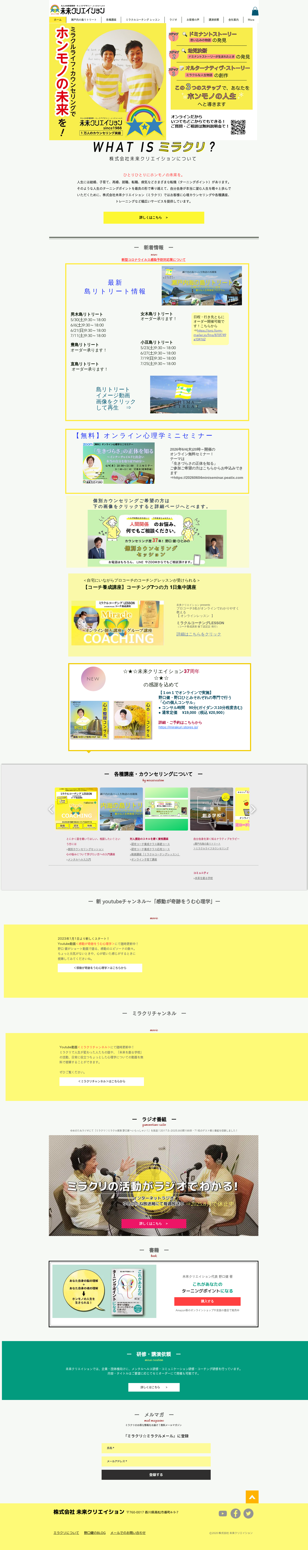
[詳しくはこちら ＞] (154, 218)
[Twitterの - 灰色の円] (248, 1513)
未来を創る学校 (204, 878)
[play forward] (253, 809)
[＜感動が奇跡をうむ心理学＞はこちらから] (100, 968)
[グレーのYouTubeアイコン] (223, 1513)
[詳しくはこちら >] (154, 1387)
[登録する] (156, 1475)
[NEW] (93, 679)
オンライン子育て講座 (144, 859)
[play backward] (51, 809)
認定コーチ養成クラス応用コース (150, 849)
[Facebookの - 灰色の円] (236, 1513)
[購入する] (207, 1301)
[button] (255, 11)
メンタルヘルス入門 (79, 859)
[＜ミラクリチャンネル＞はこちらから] (101, 1081)
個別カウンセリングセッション (86, 849)
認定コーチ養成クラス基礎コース (150, 844)
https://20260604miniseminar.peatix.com (208, 478)
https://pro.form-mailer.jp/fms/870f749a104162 (210, 334)
